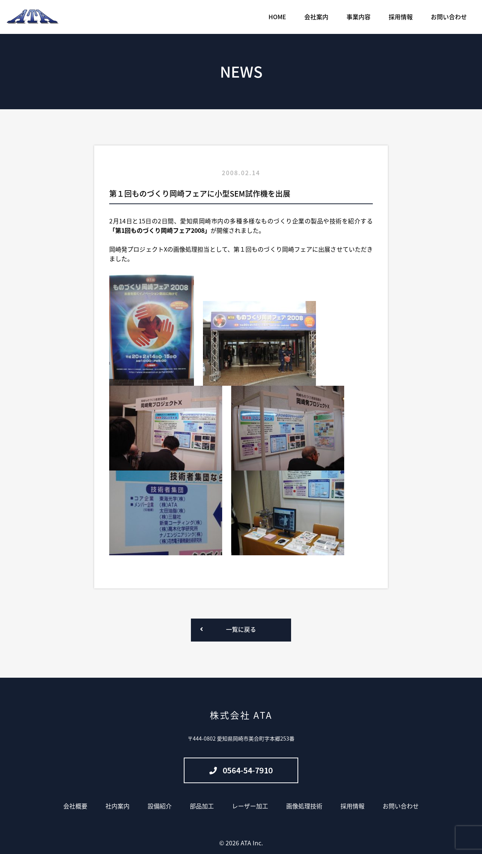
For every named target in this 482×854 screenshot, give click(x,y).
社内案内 (117, 805)
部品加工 (202, 805)
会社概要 (75, 805)
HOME (277, 16)
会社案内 (316, 16)
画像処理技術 (304, 805)
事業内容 (358, 16)
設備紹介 (160, 805)
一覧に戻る (241, 629)
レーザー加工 (250, 805)
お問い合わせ (449, 16)
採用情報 (401, 16)
